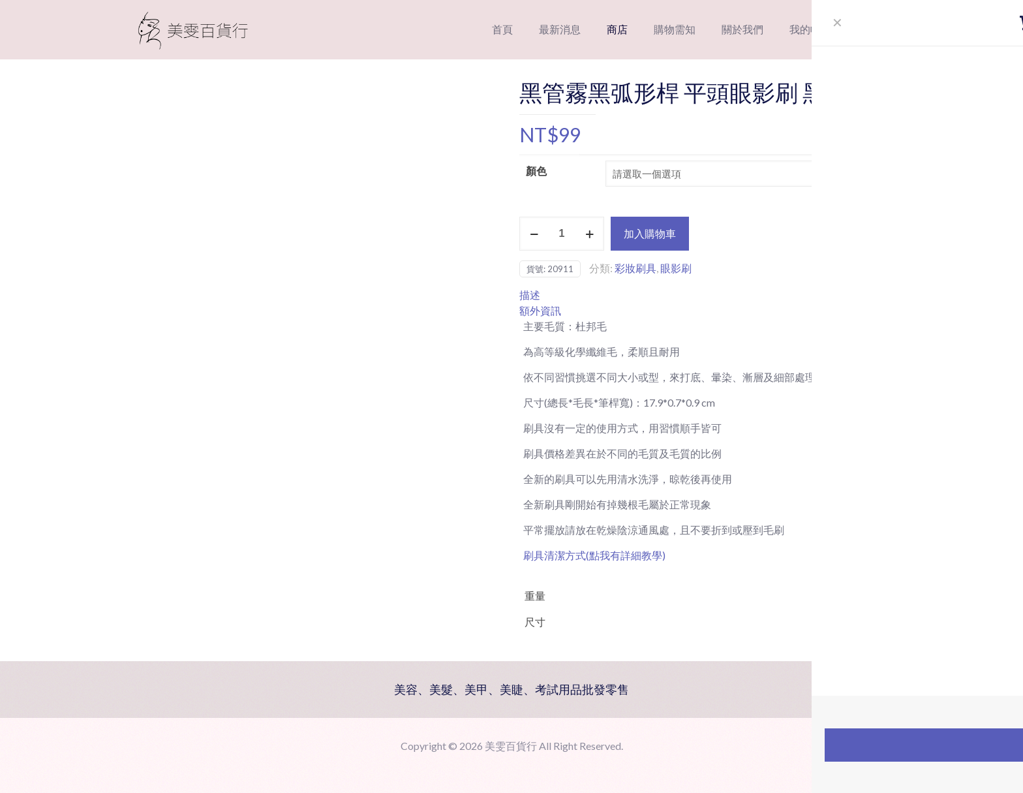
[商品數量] (561, 234)
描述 (529, 294)
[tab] (710, 295)
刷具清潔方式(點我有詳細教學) (594, 555)
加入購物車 (650, 233)
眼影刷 (676, 268)
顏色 (536, 170)
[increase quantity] (589, 233)
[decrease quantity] (534, 233)
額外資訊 (540, 310)
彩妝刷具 (635, 268)
